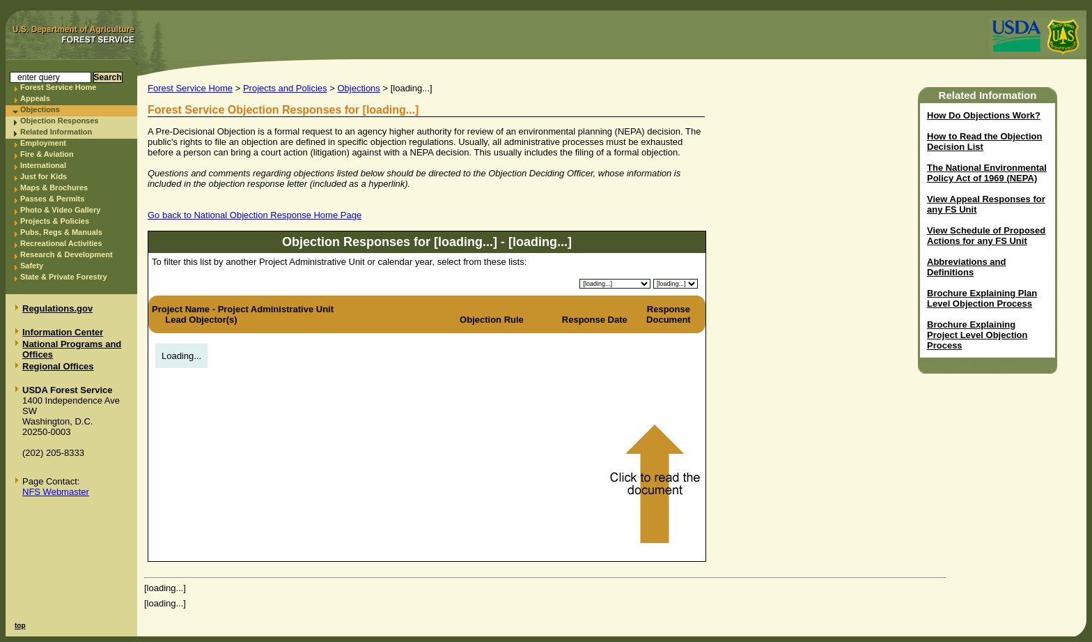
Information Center (62, 332)
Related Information (56, 132)
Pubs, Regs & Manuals (61, 232)
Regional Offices (58, 366)
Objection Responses (59, 120)
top (20, 625)
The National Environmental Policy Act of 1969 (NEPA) (987, 172)
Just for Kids (43, 176)
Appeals (35, 98)
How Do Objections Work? (983, 115)
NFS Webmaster (55, 492)
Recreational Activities (61, 243)
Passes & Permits (52, 198)
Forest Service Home (58, 87)
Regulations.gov (57, 308)
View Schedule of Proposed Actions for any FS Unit (986, 235)
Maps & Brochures (54, 187)
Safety (31, 265)
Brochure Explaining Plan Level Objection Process (982, 298)
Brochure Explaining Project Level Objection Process (977, 335)
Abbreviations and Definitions (966, 267)
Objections (40, 109)
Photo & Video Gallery (60, 210)
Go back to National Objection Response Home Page (254, 215)
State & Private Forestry (63, 277)
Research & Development (66, 254)
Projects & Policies (54, 221)
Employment (43, 143)
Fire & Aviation (47, 154)
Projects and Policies (285, 88)
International (43, 165)
